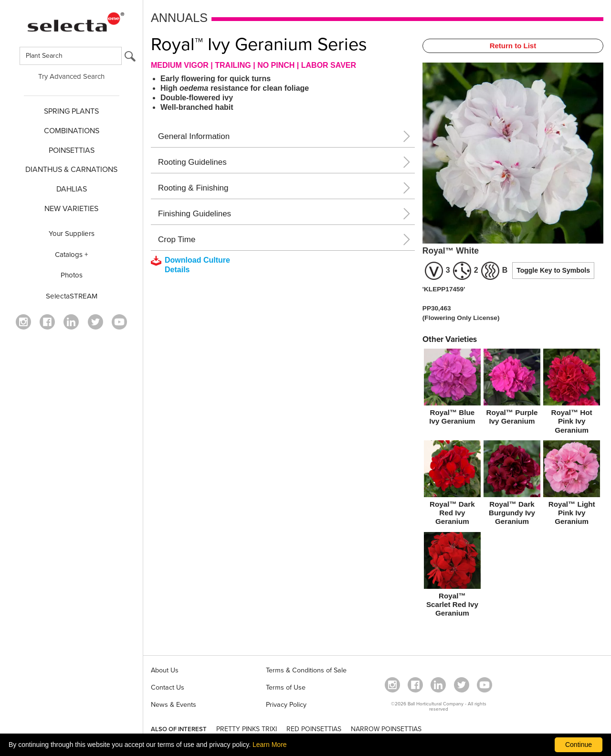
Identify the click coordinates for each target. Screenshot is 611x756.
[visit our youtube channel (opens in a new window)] (119, 322)
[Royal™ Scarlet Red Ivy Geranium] (452, 576)
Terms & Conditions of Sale (306, 670)
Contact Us (167, 687)
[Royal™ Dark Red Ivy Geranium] (452, 485)
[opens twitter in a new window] (95, 322)
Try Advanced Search (71, 76)
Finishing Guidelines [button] (194, 213)
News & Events (173, 705)
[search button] (130, 58)
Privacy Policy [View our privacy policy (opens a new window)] (286, 705)
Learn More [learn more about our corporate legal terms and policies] (270, 744)
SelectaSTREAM (71, 296)
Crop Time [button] (176, 239)
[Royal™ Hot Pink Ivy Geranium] (571, 393)
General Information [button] (194, 136)
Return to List (513, 46)
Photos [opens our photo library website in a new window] (72, 275)
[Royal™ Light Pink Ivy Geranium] (571, 485)
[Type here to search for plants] (71, 56)
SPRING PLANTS (71, 111)
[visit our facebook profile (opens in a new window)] (47, 322)
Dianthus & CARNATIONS (71, 169)
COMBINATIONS (71, 131)
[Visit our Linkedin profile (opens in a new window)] (71, 322)
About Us (165, 670)
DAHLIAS (71, 189)
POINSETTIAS (72, 150)
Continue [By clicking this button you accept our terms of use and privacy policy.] (578, 744)
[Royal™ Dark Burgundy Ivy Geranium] (512, 485)
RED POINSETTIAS (313, 729)
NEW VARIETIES (71, 208)
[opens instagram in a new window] (23, 322)
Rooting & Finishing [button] (193, 187)
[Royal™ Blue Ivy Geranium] (452, 388)
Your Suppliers (72, 233)
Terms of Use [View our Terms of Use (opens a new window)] (286, 687)
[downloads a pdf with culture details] (197, 265)
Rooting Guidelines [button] (192, 162)
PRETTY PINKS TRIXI (246, 729)
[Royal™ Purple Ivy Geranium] (512, 388)
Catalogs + (71, 254)
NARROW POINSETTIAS (386, 729)
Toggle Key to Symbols (553, 270)
